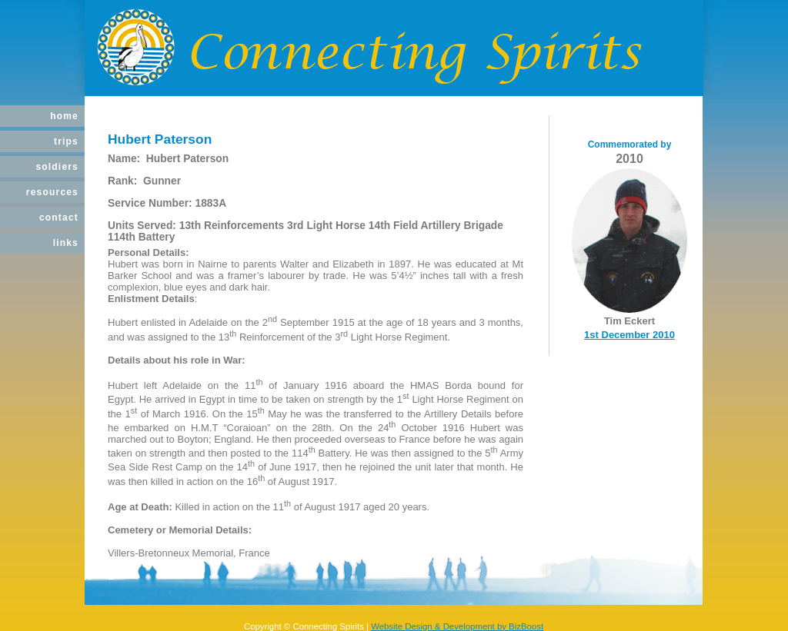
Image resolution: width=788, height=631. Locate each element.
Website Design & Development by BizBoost (457, 626)
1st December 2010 (629, 334)
